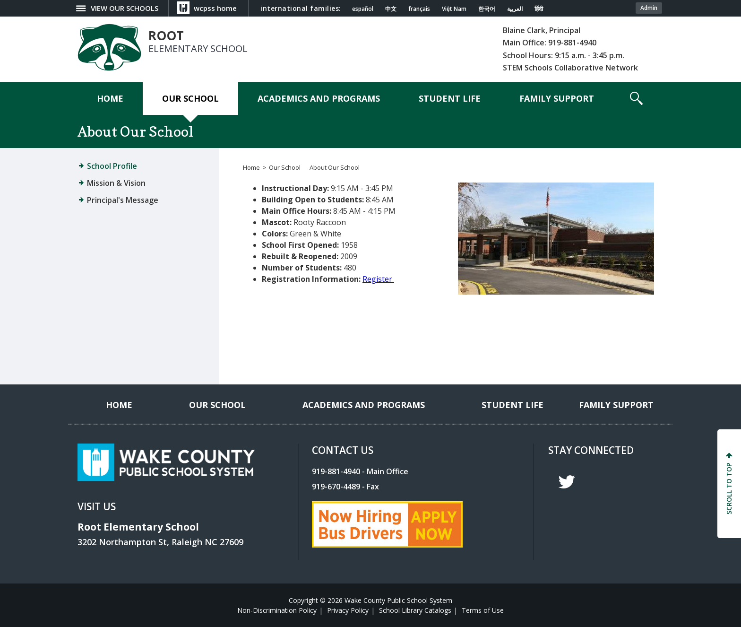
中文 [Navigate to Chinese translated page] (390, 9)
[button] (636, 98)
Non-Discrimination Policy (277, 610)
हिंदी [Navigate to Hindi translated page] (538, 9)
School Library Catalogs (415, 610)
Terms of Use (483, 610)
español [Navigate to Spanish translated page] (362, 9)
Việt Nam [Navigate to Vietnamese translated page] (454, 9)
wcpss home (215, 8)
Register (377, 279)
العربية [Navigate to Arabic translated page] (515, 9)
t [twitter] (567, 482)
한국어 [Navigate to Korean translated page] (486, 9)
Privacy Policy (348, 610)
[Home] (110, 98)
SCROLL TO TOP (728, 488)
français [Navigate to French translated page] (419, 9)
